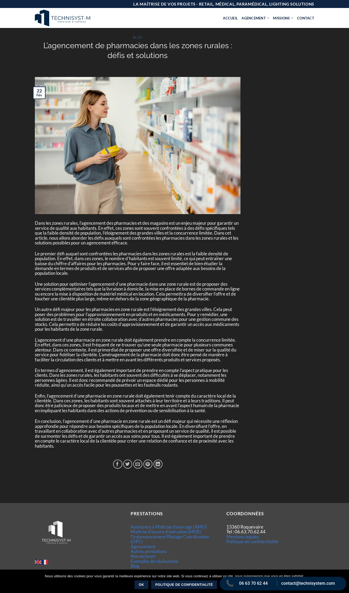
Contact (305, 18)
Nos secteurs (143, 556)
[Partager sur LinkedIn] (158, 464)
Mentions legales (242, 536)
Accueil (230, 18)
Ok (141, 585)
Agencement (255, 18)
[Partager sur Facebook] (117, 464)
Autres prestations (149, 551)
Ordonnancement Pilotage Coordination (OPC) (170, 539)
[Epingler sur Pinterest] (148, 464)
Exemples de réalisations (154, 561)
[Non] (342, 583)
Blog (137, 37)
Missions (283, 18)
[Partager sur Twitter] (127, 464)
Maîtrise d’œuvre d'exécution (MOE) (166, 531)
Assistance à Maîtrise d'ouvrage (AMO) (169, 527)
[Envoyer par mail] (138, 464)
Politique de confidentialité (252, 541)
